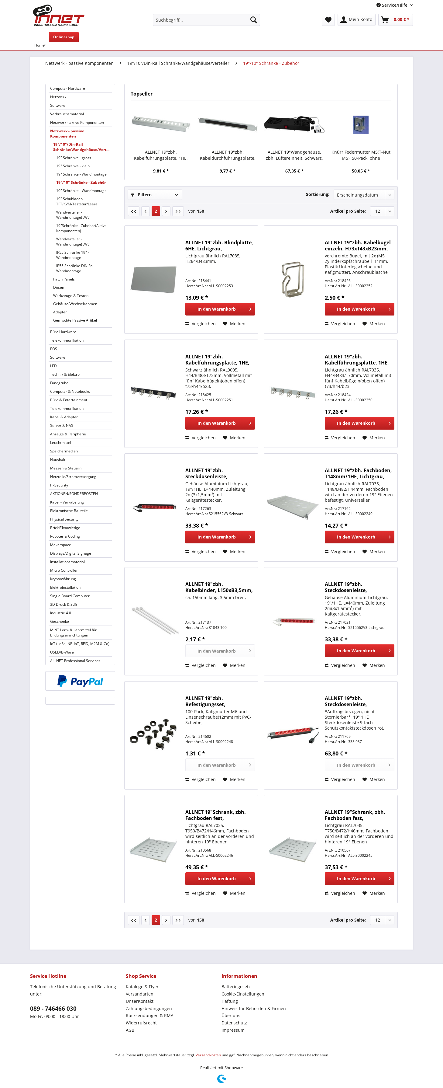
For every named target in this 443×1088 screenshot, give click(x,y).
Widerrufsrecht (141, 1023)
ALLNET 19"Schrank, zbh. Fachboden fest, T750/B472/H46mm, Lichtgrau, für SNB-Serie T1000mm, (355, 815)
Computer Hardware (67, 88)
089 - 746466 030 (53, 1009)
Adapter (60, 312)
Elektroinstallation (65, 587)
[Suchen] (253, 20)
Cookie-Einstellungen (243, 994)
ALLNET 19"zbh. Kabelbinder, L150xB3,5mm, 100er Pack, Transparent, (219, 587)
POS (53, 348)
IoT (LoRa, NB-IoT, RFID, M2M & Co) (79, 643)
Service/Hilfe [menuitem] (392, 5)
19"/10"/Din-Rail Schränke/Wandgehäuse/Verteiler (82, 147)
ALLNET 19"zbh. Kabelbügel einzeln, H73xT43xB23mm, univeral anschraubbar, (358, 245)
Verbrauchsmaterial (67, 114)
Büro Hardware (63, 331)
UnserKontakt (139, 1001)
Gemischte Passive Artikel (75, 320)
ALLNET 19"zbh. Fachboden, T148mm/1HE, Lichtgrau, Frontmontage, (358, 473)
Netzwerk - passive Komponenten (67, 133)
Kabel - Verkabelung (67, 502)
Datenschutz (234, 1023)
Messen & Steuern (65, 468)
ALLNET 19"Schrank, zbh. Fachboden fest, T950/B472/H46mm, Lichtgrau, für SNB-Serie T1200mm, (215, 815)
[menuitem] (206, 23)
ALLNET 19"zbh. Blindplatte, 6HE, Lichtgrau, (219, 245)
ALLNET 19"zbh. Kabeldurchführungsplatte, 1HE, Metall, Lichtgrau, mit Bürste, (228, 155)
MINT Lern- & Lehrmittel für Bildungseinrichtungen (73, 632)
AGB (130, 1030)
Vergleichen (200, 323)
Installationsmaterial (67, 561)
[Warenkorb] (395, 20)
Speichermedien (64, 451)
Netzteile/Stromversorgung (73, 476)
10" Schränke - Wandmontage (81, 190)
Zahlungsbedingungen (149, 1008)
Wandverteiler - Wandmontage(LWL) (73, 215)
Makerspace (60, 544)
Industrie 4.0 (60, 612)
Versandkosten (208, 1055)
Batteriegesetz (236, 986)
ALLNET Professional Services (75, 660)
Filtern (141, 194)
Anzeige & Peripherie (68, 434)
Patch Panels (64, 279)
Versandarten (139, 994)
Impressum (233, 1030)
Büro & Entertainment (68, 400)
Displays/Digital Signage (70, 553)
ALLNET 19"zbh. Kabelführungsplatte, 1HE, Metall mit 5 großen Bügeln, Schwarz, (219, 360)
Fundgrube (59, 382)
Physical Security (64, 519)
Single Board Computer (70, 595)
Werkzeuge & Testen (70, 295)
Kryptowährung (63, 578)
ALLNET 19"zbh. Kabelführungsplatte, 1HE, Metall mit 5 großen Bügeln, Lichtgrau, (358, 360)
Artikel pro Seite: (348, 211)
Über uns (231, 1015)
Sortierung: (317, 194)
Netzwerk (58, 96)
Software (57, 105)
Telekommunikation (67, 340)
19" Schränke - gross (73, 157)
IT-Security (59, 485)
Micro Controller (64, 570)
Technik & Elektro (65, 374)
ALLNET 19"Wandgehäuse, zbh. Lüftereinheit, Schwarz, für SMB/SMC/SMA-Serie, (294, 155)
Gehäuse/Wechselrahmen (75, 303)
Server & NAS (61, 425)
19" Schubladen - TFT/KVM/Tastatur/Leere (77, 201)
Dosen (58, 287)
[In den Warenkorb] (220, 309)
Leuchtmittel (60, 442)
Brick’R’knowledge (65, 527)
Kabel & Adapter (64, 417)
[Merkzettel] (328, 20)
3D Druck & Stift (63, 604)
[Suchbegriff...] (206, 20)
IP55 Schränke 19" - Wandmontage (72, 255)
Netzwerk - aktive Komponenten (77, 122)
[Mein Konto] (357, 20)
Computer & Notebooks (70, 391)
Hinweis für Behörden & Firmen (254, 1008)
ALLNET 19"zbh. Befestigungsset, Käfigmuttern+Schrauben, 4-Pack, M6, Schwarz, (219, 701)
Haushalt (57, 459)
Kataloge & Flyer (142, 986)
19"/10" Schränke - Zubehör (81, 182)
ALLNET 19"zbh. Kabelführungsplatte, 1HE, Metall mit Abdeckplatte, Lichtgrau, (161, 155)
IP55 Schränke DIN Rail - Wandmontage (76, 268)
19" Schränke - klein (73, 166)
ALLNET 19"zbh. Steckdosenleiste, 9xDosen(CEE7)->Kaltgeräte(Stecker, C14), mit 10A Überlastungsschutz (219, 473)
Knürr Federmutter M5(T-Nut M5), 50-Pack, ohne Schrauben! (360, 155)
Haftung (230, 1001)
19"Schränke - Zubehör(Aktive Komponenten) (81, 228)
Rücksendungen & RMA (149, 1015)
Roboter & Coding (65, 536)
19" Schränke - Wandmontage (81, 174)
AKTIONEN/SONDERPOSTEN (74, 493)
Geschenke (59, 621)
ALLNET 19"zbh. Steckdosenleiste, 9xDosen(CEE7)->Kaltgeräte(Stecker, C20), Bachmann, (356, 701)
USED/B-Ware (62, 652)
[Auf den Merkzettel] (234, 323)
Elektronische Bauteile (69, 510)
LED (53, 365)
